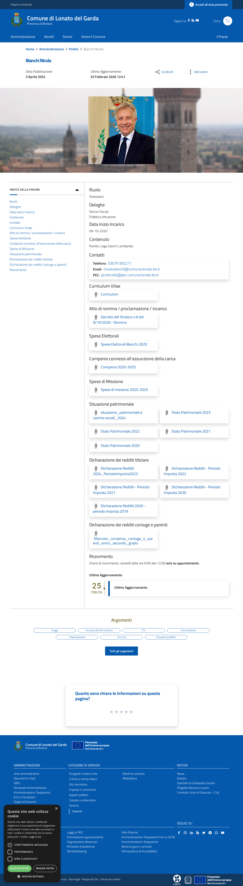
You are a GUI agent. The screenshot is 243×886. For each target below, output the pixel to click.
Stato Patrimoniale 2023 (191, 412)
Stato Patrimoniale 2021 (191, 431)
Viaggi (54, 630)
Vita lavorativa (78, 784)
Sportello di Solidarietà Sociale (196, 783)
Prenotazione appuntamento (85, 837)
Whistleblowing (77, 851)
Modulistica (130, 778)
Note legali (74, 879)
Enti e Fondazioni (24, 797)
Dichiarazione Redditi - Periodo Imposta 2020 (192, 489)
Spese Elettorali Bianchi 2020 (124, 344)
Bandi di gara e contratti (137, 846)
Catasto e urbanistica (82, 800)
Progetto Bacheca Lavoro (193, 787)
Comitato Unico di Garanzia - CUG (198, 792)
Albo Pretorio (130, 832)
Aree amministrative (26, 773)
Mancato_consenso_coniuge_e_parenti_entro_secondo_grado (123, 541)
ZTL (144, 630)
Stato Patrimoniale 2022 (120, 431)
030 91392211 (120, 263)
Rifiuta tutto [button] (45, 868)
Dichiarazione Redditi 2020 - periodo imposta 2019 (119, 508)
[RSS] (193, 20)
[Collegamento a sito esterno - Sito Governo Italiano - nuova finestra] (188, 879)
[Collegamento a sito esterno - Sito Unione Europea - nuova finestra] (90, 746)
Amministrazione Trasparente (32, 792)
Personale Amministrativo (30, 787)
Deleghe (15, 206)
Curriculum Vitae (21, 227)
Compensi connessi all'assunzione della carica (40, 243)
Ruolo (13, 201)
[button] (74, 811)
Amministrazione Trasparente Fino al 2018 (148, 837)
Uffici (17, 783)
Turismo (121, 637)
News (180, 773)
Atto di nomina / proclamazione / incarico (37, 232)
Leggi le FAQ (75, 832)
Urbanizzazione (77, 637)
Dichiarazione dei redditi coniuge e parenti (38, 264)
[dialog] (32, 843)
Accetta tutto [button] (19, 868)
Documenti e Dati (25, 778)
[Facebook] (189, 20)
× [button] (56, 808)
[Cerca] (227, 20)
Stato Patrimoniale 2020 (120, 445)
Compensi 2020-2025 (118, 367)
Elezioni (182, 778)
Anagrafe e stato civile (83, 773)
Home (30, 49)
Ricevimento (18, 269)
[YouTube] (197, 20)
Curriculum (109, 294)
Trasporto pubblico (166, 637)
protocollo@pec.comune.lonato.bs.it (130, 275)
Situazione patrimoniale (26, 254)
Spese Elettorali (20, 238)
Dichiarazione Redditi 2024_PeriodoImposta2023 (115, 471)
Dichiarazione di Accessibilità (139, 851)
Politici (74, 49)
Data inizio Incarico (22, 212)
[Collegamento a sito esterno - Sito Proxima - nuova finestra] (177, 879)
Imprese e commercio (82, 789)
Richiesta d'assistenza (81, 846)
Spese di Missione (22, 248)
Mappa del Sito (90, 879)
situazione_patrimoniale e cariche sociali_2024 (117, 415)
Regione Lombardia (21, 4)
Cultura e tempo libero (83, 779)
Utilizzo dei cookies (110, 879)
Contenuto (17, 217)
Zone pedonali (188, 630)
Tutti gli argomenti (121, 651)
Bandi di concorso (134, 773)
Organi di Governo (25, 801)
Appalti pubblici (78, 795)
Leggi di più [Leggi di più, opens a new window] (35, 836)
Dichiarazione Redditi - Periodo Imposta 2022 (192, 471)
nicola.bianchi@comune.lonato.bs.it (132, 269)
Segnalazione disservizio (82, 841)
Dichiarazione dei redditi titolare (31, 259)
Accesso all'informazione (99, 630)
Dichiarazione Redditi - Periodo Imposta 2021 (121, 489)
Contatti (15, 222)
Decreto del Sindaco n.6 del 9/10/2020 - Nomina (118, 319)
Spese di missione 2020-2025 (124, 389)
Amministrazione (51, 49)
